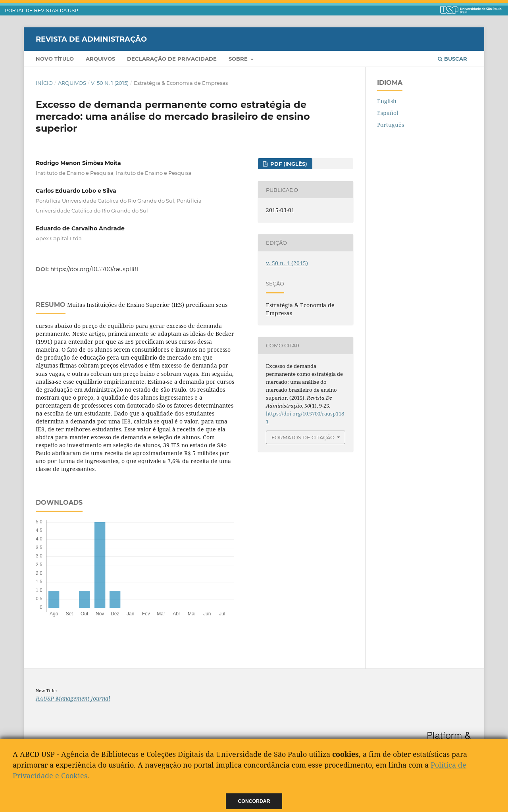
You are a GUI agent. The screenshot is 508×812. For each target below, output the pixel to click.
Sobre (239, 59)
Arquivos (100, 59)
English (386, 101)
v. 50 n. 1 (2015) (110, 83)
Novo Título (55, 59)
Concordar (254, 801)
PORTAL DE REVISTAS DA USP (41, 10)
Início (44, 83)
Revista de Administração (91, 38)
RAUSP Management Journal (73, 698)
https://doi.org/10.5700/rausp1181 (94, 269)
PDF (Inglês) (288, 164)
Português (390, 124)
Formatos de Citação (303, 437)
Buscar (452, 59)
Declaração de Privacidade (172, 59)
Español (387, 113)
